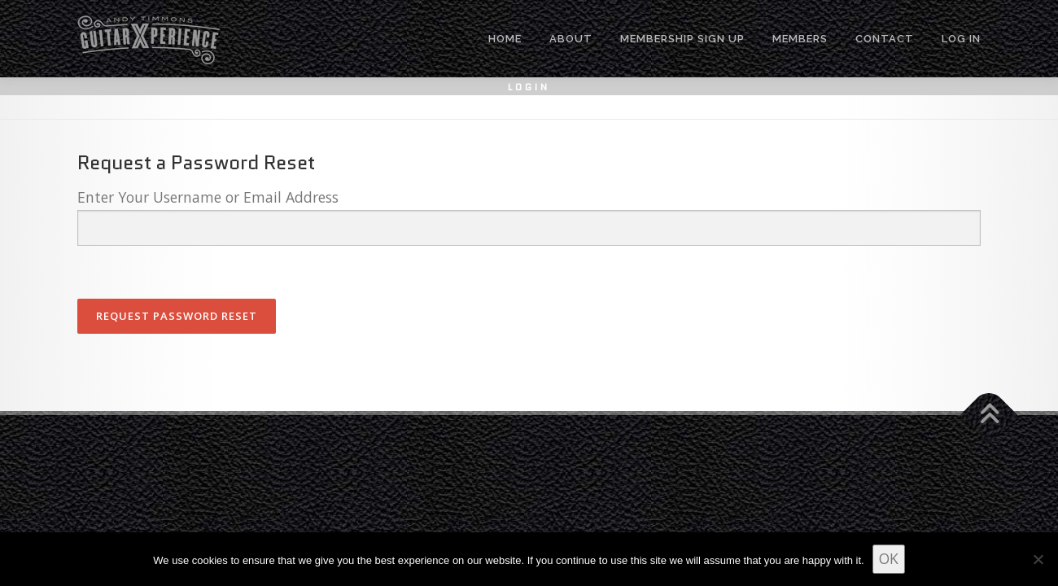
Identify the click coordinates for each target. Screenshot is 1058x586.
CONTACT (884, 39)
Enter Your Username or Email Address (208, 197)
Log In (961, 39)
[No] (1038, 559)
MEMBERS (800, 39)
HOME (505, 39)
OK (888, 558)
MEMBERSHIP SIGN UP (682, 39)
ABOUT (570, 39)
